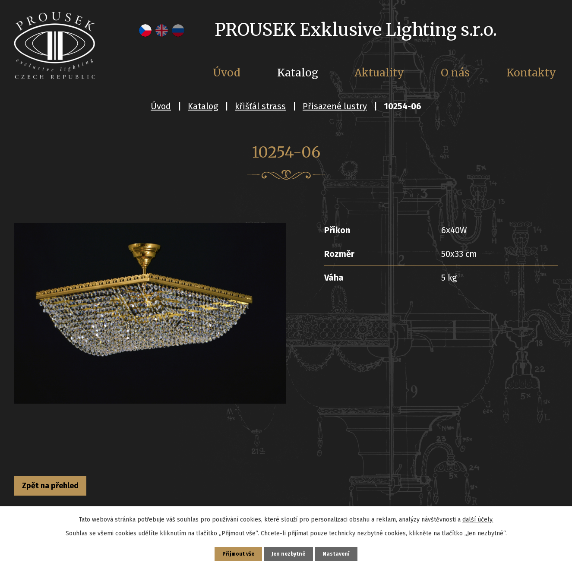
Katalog (203, 106)
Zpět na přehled (63, 488)
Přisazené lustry (335, 106)
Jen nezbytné (290, 552)
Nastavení (341, 552)
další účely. (477, 516)
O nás (455, 72)
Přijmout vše (235, 552)
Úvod (161, 106)
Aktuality (379, 72)
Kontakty (531, 72)
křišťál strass (260, 106)
